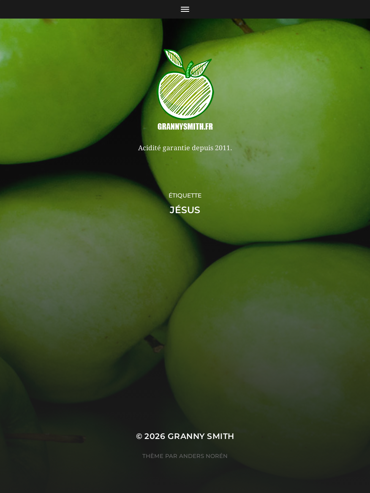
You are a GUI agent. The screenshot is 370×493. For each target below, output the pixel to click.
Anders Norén (203, 455)
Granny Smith (201, 436)
